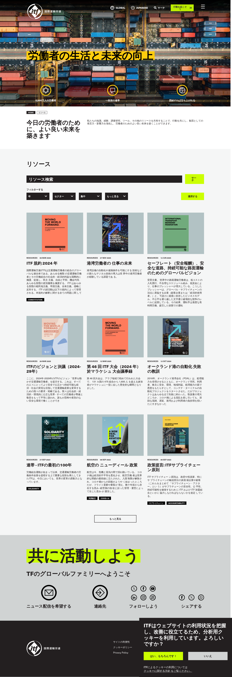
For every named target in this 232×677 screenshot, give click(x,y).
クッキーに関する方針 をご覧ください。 (168, 671)
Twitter (134, 589)
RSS (153, 597)
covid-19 (105, 498)
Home (31, 112)
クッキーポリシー (122, 647)
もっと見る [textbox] (113, 196)
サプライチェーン (156, 503)
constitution (35, 299)
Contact (100, 594)
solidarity (33, 488)
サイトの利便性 (121, 641)
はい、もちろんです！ (163, 656)
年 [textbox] (29, 196)
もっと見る (115, 518)
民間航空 (92, 498)
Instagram (143, 597)
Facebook (143, 589)
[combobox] (37, 196)
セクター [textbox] (59, 196)
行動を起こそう (180, 7)
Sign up (49, 594)
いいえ (208, 656)
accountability (176, 503)
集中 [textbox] (83, 196)
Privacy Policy (120, 652)
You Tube (153, 589)
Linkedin (134, 597)
